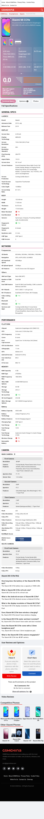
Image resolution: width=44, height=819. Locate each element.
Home (3, 2)
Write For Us (5, 5)
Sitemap (30, 779)
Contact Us (13, 5)
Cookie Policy (30, 2)
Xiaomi (17, 120)
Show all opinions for (22, 692)
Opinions (23, 101)
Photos (36, 101)
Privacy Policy (21, 2)
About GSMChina (11, 2)
